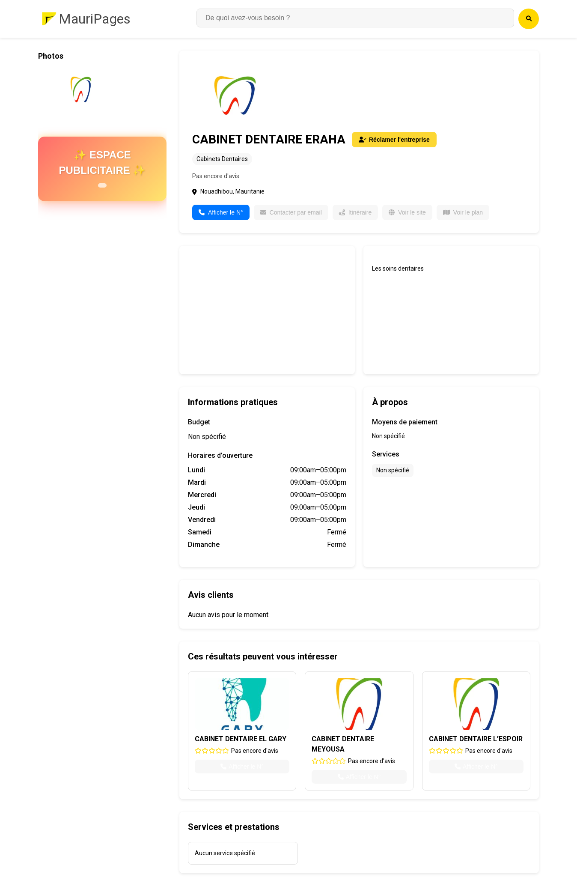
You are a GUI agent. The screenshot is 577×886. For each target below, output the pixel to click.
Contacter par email (291, 212)
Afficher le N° (221, 212)
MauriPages (95, 19)
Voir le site (407, 212)
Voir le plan (463, 212)
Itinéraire (355, 212)
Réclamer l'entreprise (394, 139)
